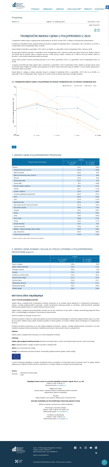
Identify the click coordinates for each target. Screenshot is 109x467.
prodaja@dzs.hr (62, 419)
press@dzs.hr (61, 385)
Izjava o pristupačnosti (41, 455)
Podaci (35, 9)
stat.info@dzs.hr (62, 411)
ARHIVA (60, 9)
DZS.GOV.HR (73, 9)
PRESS (87, 9)
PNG (14, 147)
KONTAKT (100, 9)
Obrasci (48, 9)
